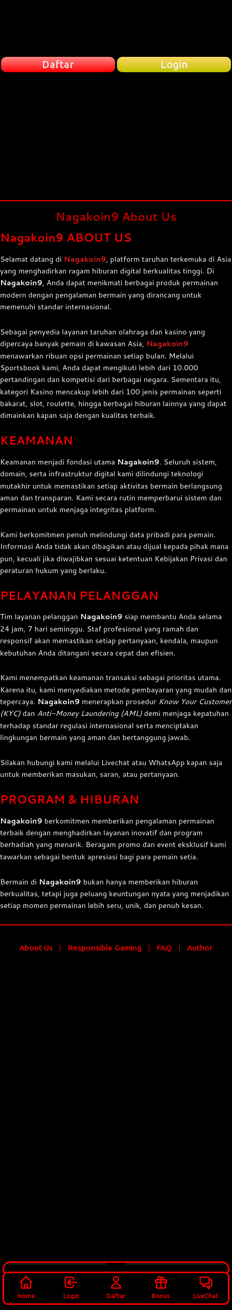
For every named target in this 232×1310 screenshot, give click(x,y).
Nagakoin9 (85, 258)
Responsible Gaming (105, 947)
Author (200, 947)
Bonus (161, 1287)
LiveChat (205, 1287)
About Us (36, 947)
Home (26, 1287)
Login (71, 1287)
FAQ (164, 947)
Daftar (116, 1287)
